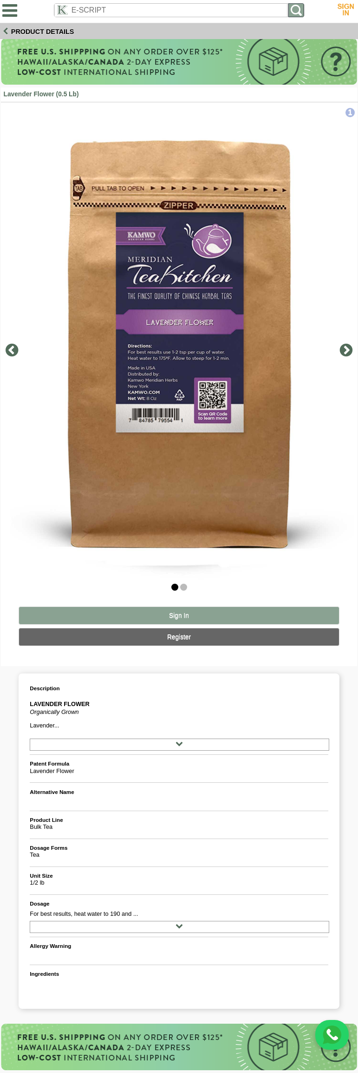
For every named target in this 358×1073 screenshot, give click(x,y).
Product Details (42, 31)
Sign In (179, 615)
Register (179, 636)
